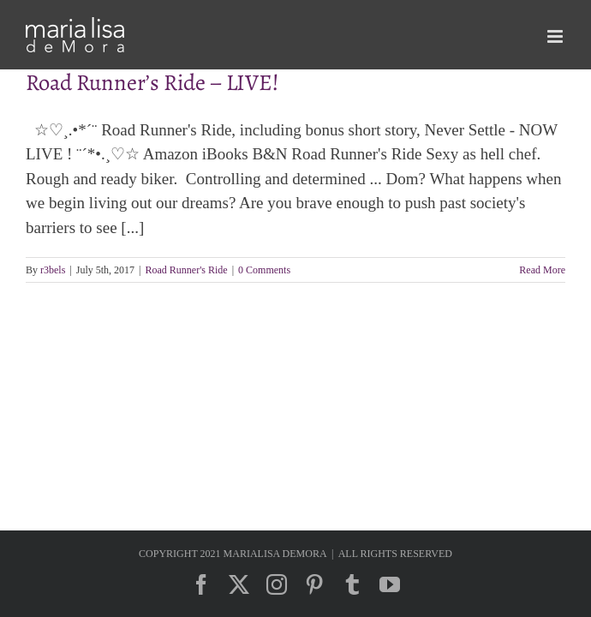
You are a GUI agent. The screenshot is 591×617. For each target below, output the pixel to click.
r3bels (52, 270)
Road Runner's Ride (187, 270)
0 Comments (264, 270)
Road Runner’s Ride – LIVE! (152, 82)
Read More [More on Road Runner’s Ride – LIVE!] (542, 270)
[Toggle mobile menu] (556, 36)
